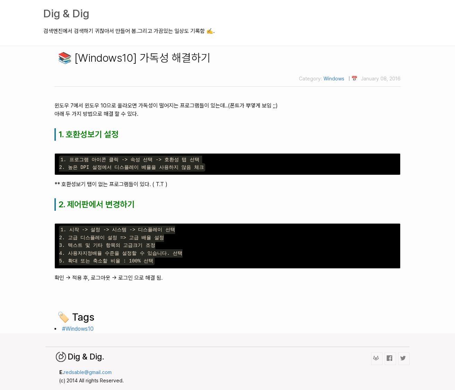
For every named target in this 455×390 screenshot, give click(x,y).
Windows (334, 78)
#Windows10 (78, 329)
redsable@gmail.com (88, 372)
